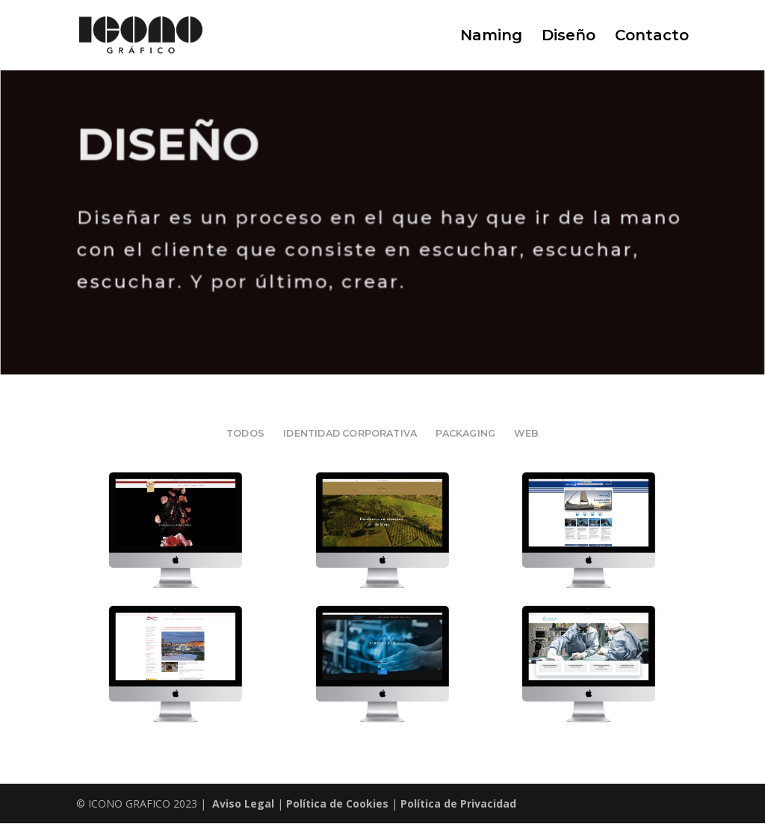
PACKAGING (465, 433)
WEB (526, 433)
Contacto (652, 37)
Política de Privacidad (458, 803)
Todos (245, 433)
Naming (491, 37)
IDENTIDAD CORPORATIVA (350, 433)
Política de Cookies (337, 803)
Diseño (568, 37)
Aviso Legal (243, 803)
